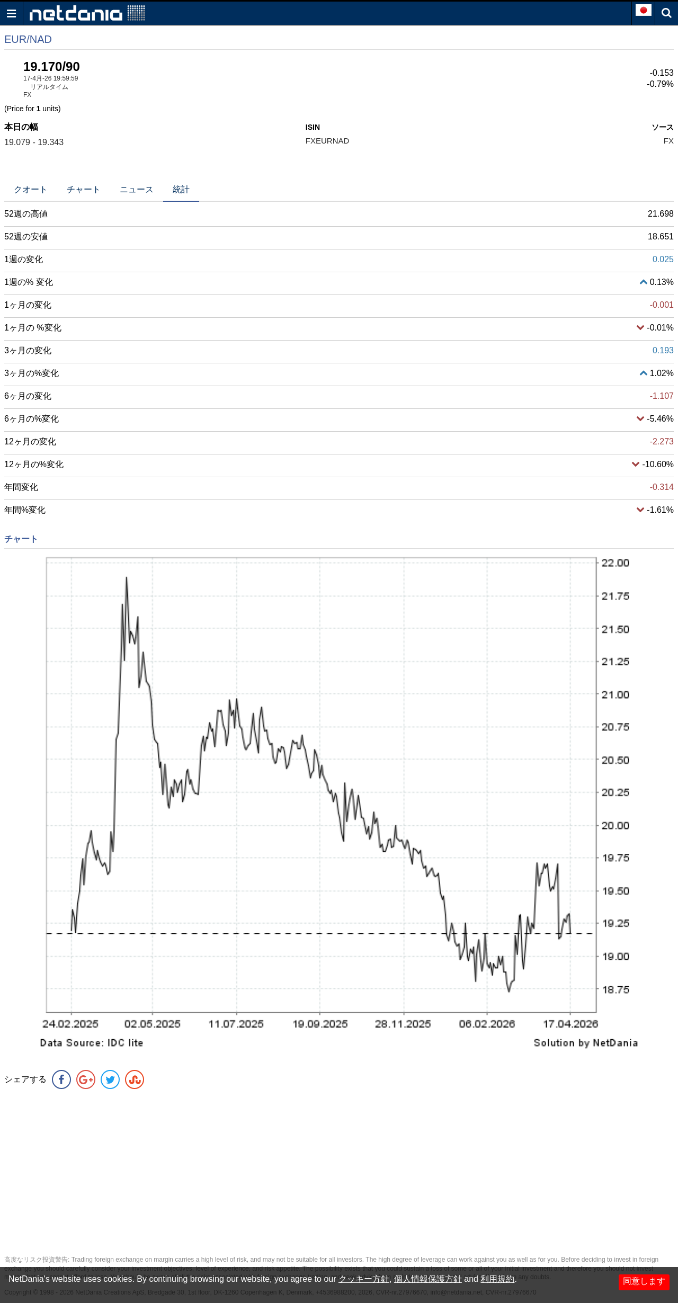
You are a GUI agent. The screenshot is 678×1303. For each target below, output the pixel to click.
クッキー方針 (363, 1278)
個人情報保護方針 (428, 1278)
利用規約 (497, 1278)
